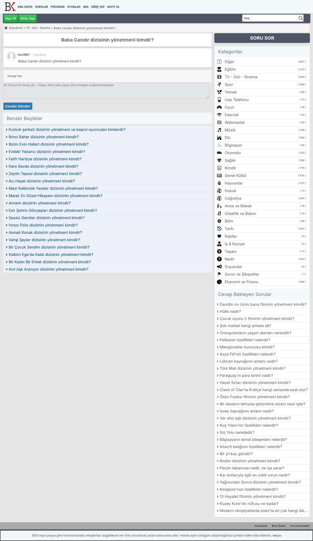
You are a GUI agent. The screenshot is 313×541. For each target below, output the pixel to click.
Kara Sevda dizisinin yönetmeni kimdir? (43, 166)
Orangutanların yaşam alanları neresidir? (255, 332)
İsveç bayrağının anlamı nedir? (247, 411)
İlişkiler (231, 236)
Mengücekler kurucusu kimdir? (247, 347)
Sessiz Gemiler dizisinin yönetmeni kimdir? (47, 217)
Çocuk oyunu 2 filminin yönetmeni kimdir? (257, 318)
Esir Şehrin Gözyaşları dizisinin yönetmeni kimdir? (53, 210)
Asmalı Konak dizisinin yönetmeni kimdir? (45, 232)
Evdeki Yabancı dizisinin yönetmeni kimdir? (47, 151)
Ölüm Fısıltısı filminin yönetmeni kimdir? (255, 396)
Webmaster (235, 122)
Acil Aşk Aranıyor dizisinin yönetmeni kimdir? (48, 269)
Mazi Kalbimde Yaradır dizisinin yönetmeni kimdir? (53, 188)
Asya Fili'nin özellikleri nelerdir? (248, 354)
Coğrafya (233, 198)
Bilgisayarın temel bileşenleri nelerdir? (253, 439)
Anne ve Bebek (238, 205)
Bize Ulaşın (279, 525)
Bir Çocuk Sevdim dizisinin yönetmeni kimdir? (49, 247)
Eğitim (230, 69)
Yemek (231, 92)
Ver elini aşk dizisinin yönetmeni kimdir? (255, 418)
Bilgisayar (233, 145)
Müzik (230, 130)
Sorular (41, 7)
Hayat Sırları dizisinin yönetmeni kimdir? (255, 382)
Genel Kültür (236, 175)
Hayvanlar (234, 183)
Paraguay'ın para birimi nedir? (246, 375)
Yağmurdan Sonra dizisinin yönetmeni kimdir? (260, 482)
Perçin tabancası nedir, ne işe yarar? (252, 468)
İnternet (231, 114)
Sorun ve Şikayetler (242, 274)
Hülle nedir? (230, 311)
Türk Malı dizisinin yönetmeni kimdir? (253, 368)
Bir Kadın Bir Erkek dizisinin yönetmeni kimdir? (50, 261)
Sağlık (230, 160)
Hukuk (230, 190)
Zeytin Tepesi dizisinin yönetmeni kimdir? (45, 173)
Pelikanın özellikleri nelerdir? (245, 340)
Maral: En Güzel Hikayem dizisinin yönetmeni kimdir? (56, 195)
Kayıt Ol (113, 7)
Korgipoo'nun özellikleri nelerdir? (249, 489)
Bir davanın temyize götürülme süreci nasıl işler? (263, 404)
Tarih (229, 228)
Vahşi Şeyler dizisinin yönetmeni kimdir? (44, 239)
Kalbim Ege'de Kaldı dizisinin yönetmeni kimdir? (51, 254)
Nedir (229, 259)
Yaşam (231, 251)
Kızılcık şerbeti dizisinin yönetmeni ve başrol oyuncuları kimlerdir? (67, 129)
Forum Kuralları (300, 525)
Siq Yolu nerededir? (237, 432)
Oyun (229, 107)
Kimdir (230, 168)
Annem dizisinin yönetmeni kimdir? (40, 203)
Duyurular (233, 266)
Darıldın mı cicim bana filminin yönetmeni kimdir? (263, 304)
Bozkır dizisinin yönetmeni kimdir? (250, 460)
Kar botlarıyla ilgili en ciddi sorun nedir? (255, 475)
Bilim (229, 221)
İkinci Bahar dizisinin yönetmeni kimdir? (44, 136)
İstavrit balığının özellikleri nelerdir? (251, 446)
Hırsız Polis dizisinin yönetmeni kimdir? (43, 225)
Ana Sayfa (25, 7)
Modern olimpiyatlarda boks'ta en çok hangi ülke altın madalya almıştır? (265, 510)
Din (228, 137)
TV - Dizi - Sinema (241, 76)
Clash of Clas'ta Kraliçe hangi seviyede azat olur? (264, 389)
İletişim (277, 535)
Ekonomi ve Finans (241, 281)
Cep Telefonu (237, 99)
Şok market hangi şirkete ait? (245, 325)
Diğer (229, 61)
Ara (85, 7)
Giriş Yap (98, 7)
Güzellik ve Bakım (240, 213)
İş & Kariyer (235, 243)
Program (58, 7)
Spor (229, 84)
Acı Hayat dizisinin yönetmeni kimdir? (42, 181)
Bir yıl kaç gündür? (236, 453)
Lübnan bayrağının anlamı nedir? (249, 361)
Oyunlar (73, 7)
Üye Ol (10, 18)
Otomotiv (233, 152)
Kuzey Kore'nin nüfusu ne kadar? (249, 503)
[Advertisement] (107, 309)
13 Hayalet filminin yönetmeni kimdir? (253, 496)
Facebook (261, 525)
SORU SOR (262, 38)
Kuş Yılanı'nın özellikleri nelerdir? (249, 425)
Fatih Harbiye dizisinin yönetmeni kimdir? (45, 159)
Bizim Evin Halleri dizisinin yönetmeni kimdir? (49, 144)
